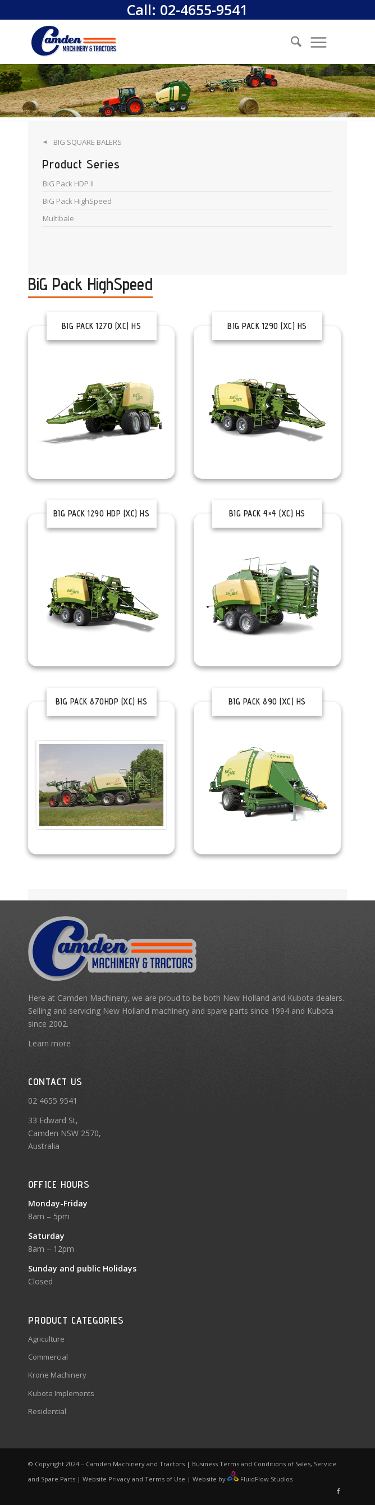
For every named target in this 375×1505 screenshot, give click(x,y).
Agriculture (46, 1339)
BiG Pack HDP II (68, 184)
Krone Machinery (57, 1375)
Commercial (48, 1357)
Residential (47, 1411)
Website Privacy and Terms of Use (134, 1479)
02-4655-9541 (204, 9)
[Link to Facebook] (338, 1491)
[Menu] (318, 41)
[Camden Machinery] (155, 41)
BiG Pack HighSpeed (77, 201)
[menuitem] (286, 41)
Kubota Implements (61, 1393)
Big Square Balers (87, 142)
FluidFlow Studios (266, 1479)
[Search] (290, 41)
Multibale (58, 218)
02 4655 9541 (52, 1100)
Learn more (49, 1043)
